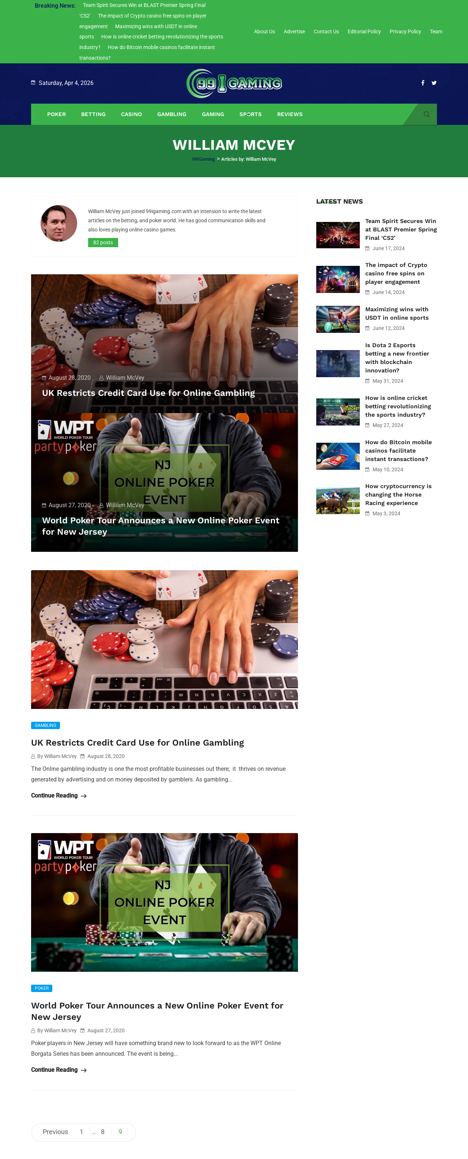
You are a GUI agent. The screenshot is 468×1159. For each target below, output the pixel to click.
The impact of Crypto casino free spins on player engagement (396, 273)
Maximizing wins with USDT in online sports (397, 313)
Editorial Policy (364, 31)
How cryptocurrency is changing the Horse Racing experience (398, 494)
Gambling (171, 114)
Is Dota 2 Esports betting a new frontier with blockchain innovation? (397, 358)
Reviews (290, 114)
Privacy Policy (405, 31)
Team (436, 31)
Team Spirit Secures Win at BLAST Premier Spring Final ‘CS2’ (401, 229)
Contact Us (326, 31)
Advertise (294, 31)
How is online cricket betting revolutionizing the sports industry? (398, 406)
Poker (56, 114)
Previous (55, 1130)
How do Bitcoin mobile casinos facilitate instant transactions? (398, 451)
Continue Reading (58, 795)
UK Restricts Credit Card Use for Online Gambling (157, 392)
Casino (131, 114)
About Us (264, 31)
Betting (93, 114)
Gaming (213, 114)
